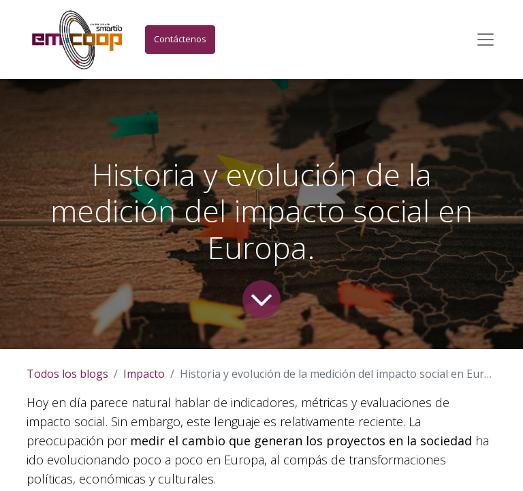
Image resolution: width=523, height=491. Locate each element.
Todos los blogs (67, 373)
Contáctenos (180, 39)
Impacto (144, 373)
